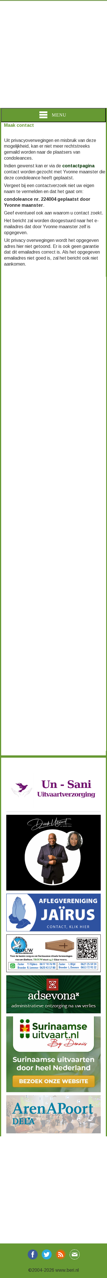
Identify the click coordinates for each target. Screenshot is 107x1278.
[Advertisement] (53, 54)
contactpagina (78, 165)
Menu (52, 114)
